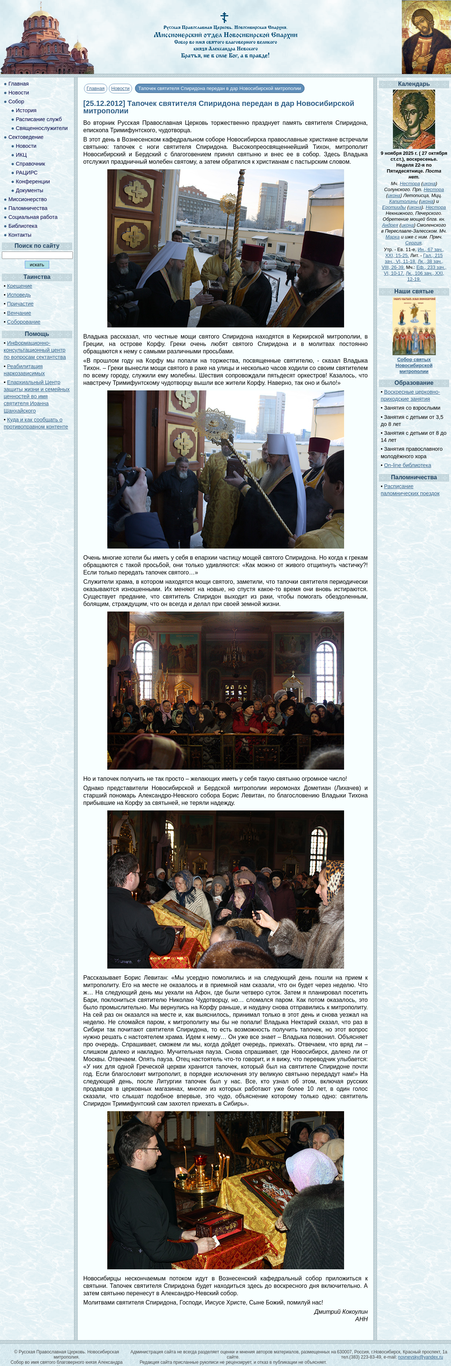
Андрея (390, 225)
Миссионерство (28, 199)
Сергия (413, 243)
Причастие (20, 304)
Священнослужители (42, 128)
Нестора (410, 183)
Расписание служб (39, 119)
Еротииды (394, 207)
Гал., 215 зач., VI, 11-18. (414, 258)
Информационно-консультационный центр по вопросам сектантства (35, 350)
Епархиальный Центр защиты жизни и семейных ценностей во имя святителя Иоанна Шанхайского (37, 396)
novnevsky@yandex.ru (420, 1357)
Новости (120, 88)
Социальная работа (33, 217)
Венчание (19, 313)
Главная (96, 88)
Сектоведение (26, 137)
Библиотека (23, 226)
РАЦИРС (27, 173)
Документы (29, 190)
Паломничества (28, 208)
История (26, 110)
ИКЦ (21, 155)
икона (429, 183)
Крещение (19, 286)
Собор (16, 101)
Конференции (33, 181)
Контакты (20, 235)
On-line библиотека (407, 465)
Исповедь (19, 295)
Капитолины (403, 201)
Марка (393, 237)
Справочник (30, 164)
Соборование (23, 322)
